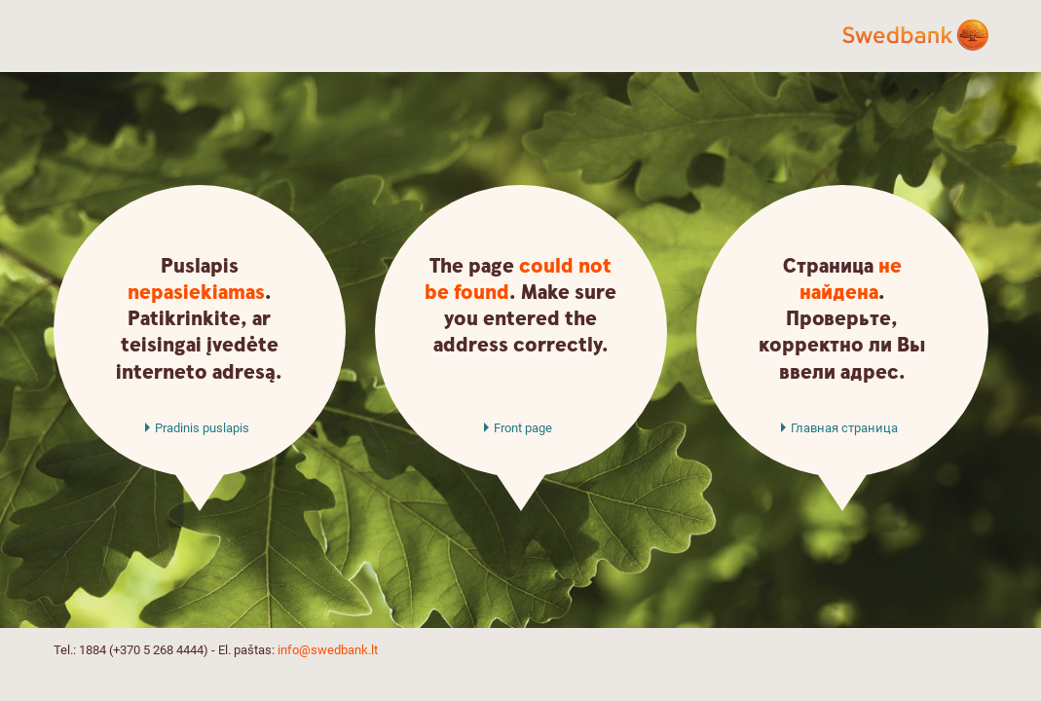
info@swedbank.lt (328, 650)
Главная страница (844, 428)
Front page (523, 428)
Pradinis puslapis (202, 428)
